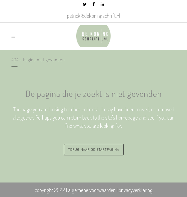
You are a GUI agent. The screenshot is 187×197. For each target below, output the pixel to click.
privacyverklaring (136, 189)
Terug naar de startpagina (93, 149)
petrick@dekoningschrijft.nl (93, 15)
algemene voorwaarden (92, 189)
